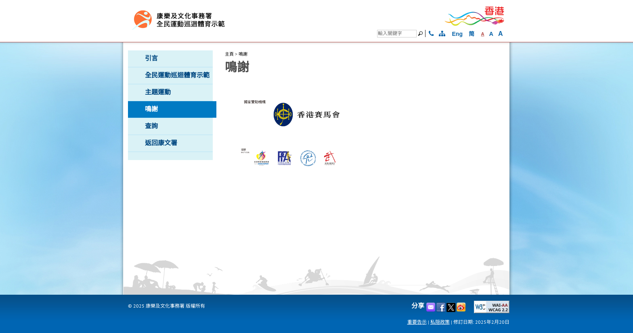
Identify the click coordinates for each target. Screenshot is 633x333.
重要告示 (417, 322)
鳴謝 (243, 54)
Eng (457, 34)
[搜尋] (397, 33)
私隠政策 (440, 322)
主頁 (229, 54)
